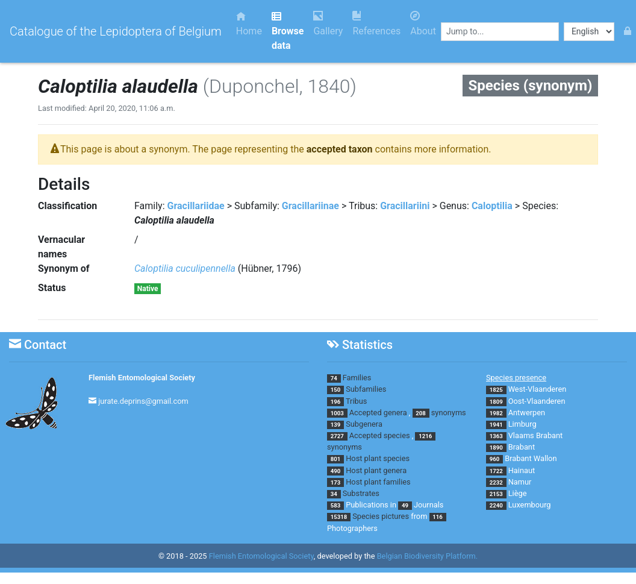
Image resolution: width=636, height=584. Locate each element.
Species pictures (380, 516)
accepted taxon (340, 149)
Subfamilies (366, 389)
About (423, 24)
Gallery (328, 24)
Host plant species (378, 458)
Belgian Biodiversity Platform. (427, 555)
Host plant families (378, 481)
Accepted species (379, 435)
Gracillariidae (196, 206)
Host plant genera (376, 470)
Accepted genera (378, 412)
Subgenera (364, 424)
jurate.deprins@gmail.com (143, 401)
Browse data (288, 31)
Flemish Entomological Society (142, 377)
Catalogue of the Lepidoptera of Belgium (116, 31)
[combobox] (500, 31)
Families (357, 377)
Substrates (361, 493)
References (376, 24)
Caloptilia (492, 206)
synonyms (448, 412)
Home (249, 24)
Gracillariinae (310, 206)
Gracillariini (404, 206)
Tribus (356, 401)
